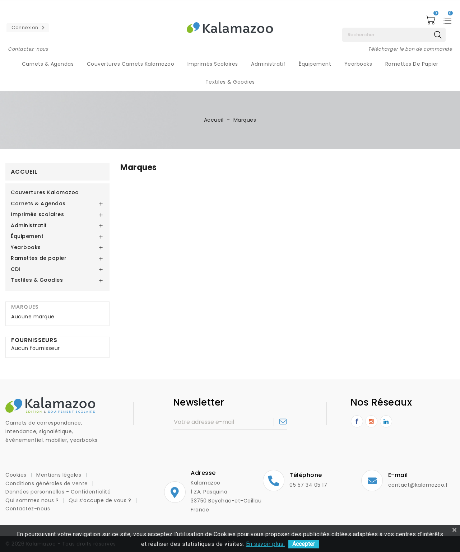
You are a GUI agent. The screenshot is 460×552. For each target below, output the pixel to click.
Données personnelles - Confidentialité (58, 491)
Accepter (303, 544)
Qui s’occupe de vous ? (101, 500)
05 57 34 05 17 (308, 484)
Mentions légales (59, 474)
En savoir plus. (265, 544)
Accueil (24, 172)
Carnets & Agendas (48, 63)
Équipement (315, 63)
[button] (27, 27)
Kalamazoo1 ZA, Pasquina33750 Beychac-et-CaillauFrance (210, 496)
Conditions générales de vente (47, 483)
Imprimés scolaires (212, 63)
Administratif (268, 63)
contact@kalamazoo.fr (419, 484)
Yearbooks (358, 63)
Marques (25, 306)
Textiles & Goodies (230, 81)
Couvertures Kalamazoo (45, 193)
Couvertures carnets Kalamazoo (131, 63)
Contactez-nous (28, 49)
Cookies (16, 474)
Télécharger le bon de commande (410, 49)
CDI (15, 269)
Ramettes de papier (411, 63)
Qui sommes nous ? (32, 500)
